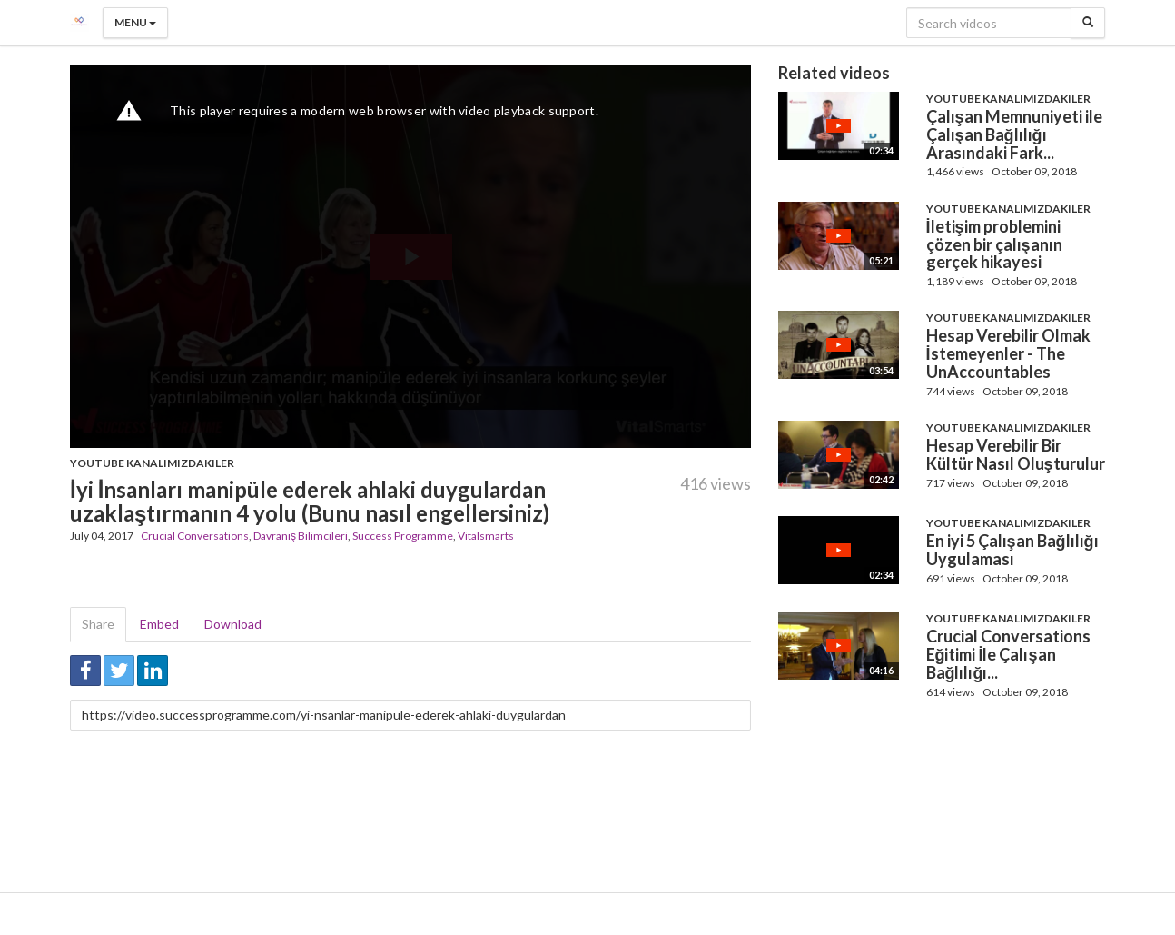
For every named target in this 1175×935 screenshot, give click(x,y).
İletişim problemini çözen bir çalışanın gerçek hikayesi (994, 244)
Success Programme (402, 535)
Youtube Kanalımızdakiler (152, 463)
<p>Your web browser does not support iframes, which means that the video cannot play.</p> (410, 256)
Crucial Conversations (195, 535)
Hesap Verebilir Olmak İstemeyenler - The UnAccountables (1008, 353)
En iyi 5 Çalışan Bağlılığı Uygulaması (1012, 550)
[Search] (1088, 22)
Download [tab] (233, 624)
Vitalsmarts (486, 535)
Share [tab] (98, 624)
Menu (135, 22)
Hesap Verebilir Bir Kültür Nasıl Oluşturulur (1015, 454)
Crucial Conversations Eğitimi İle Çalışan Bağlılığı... (1008, 654)
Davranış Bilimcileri (300, 535)
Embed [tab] (159, 624)
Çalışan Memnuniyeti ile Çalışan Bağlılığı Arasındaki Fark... (1014, 134)
